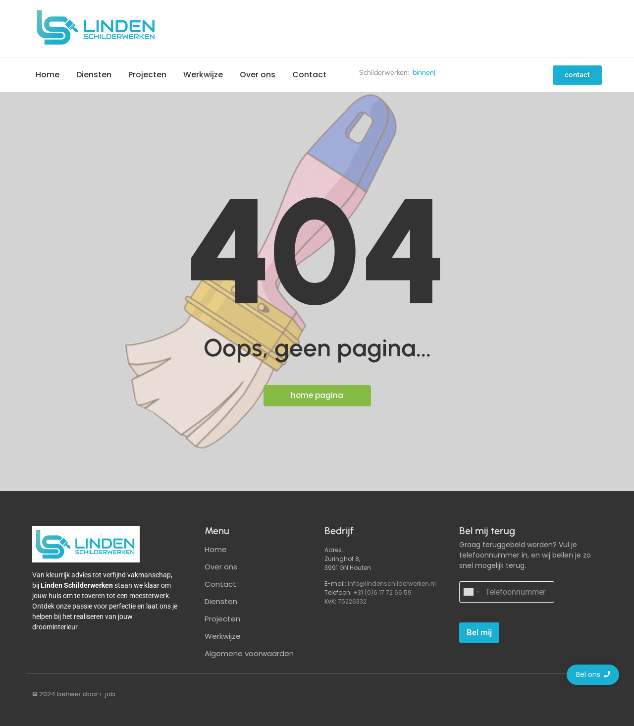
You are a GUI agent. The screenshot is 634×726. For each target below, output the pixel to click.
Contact (309, 74)
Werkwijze (203, 74)
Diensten (93, 74)
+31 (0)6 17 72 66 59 (382, 592)
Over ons (257, 74)
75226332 (352, 601)
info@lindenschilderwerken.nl (392, 583)
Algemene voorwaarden (249, 653)
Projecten (147, 74)
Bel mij (479, 632)
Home (47, 74)
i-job (107, 694)
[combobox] (471, 592)
